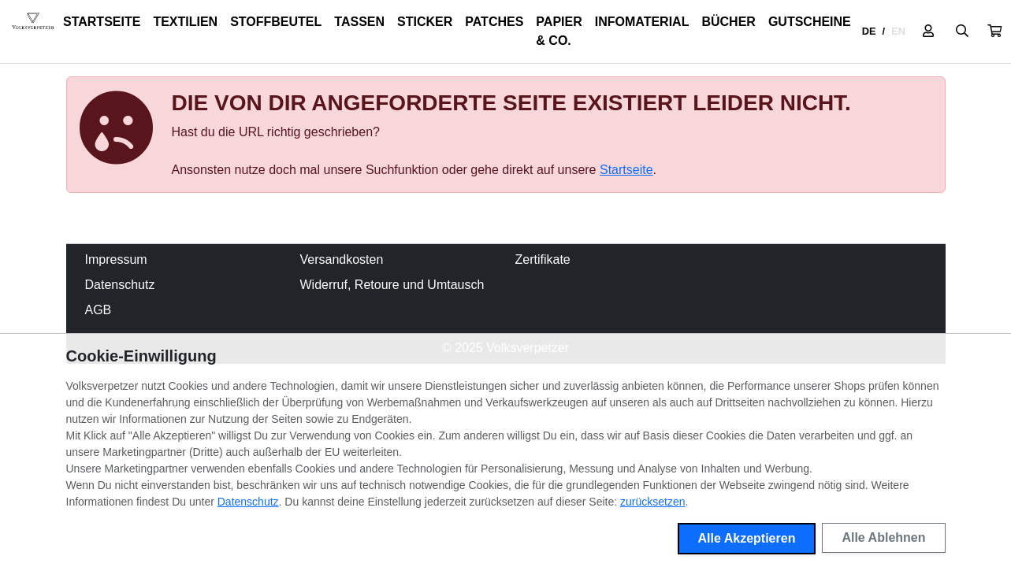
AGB (98, 310)
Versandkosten (342, 259)
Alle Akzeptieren (747, 538)
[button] (994, 31)
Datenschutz (120, 284)
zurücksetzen (652, 501)
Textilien (185, 21)
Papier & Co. (559, 31)
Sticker (424, 21)
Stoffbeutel (276, 21)
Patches (494, 21)
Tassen (359, 21)
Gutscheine (809, 21)
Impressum (116, 259)
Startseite (101, 21)
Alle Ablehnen (883, 537)
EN (898, 31)
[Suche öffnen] (962, 31)
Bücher (728, 21)
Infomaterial (642, 21)
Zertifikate (543, 259)
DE (869, 31)
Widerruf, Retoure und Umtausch (392, 284)
